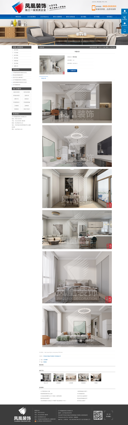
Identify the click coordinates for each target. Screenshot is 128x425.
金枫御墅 (58, 383)
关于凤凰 (96, 16)
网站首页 (18, 16)
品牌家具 (27, 105)
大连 (82, 419)
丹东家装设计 (16, 102)
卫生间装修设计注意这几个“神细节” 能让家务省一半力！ (54, 400)
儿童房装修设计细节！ (82, 391)
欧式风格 (16, 55)
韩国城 (45, 362)
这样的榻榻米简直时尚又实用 (20, 82)
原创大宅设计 (27, 109)
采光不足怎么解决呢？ (18, 77)
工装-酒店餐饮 (31, 16)
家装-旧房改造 (70, 16)
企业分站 (94, 1)
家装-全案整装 (57, 16)
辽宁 (89, 419)
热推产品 (60, 419)
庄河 (80, 419)
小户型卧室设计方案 (45, 391)
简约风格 (16, 58)
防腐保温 (16, 109)
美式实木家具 (27, 92)
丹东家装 (52, 356)
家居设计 (27, 98)
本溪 (84, 419)
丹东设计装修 (46, 356)
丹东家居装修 (27, 102)
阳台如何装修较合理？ (18, 75)
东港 (73, 419)
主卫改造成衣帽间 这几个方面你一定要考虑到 (51, 396)
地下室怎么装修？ (81, 400)
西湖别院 (83, 383)
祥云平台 (66, 417)
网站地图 (99, 1)
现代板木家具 (16, 95)
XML (106, 1)
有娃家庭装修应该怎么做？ (47, 393)
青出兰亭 (46, 383)
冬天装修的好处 (16, 84)
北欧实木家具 (16, 92)
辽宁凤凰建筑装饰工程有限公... (20, 79)
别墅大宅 (16, 66)
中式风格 (16, 52)
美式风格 (16, 63)
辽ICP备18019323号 (67, 413)
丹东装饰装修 (73, 415)
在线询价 (72, 70)
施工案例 (105, 47)
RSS (103, 1)
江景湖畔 (45, 359)
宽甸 (77, 419)
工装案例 (16, 105)
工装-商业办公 (44, 16)
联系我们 (109, 16)
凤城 (75, 419)
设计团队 (83, 16)
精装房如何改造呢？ (45, 398)
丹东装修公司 (57, 356)
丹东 (70, 419)
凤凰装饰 (76, 417)
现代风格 (16, 50)
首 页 (100, 47)
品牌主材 (27, 95)
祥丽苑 (96, 383)
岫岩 (87, 419)
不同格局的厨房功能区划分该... (20, 72)
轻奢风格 (16, 60)
